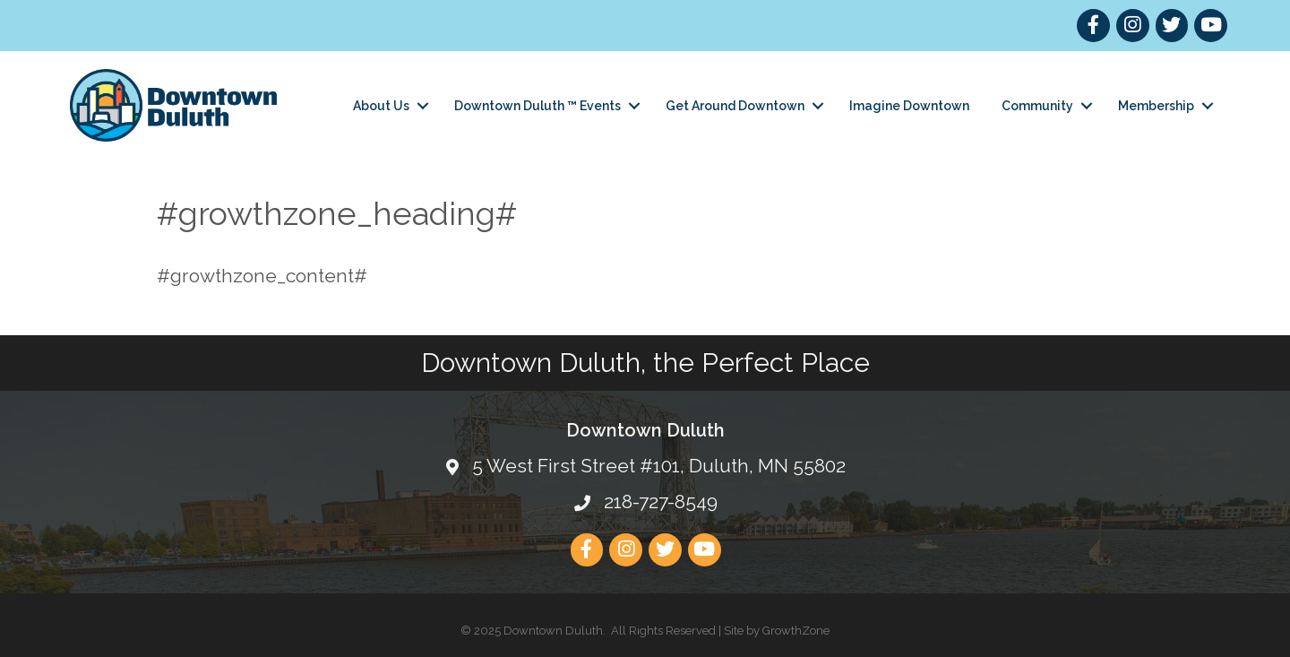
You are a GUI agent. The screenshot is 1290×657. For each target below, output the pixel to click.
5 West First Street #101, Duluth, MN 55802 (659, 465)
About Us (381, 106)
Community (1037, 106)
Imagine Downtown (909, 106)
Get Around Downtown (735, 106)
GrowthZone (796, 630)
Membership (1156, 106)
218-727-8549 (661, 501)
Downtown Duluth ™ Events (537, 106)
